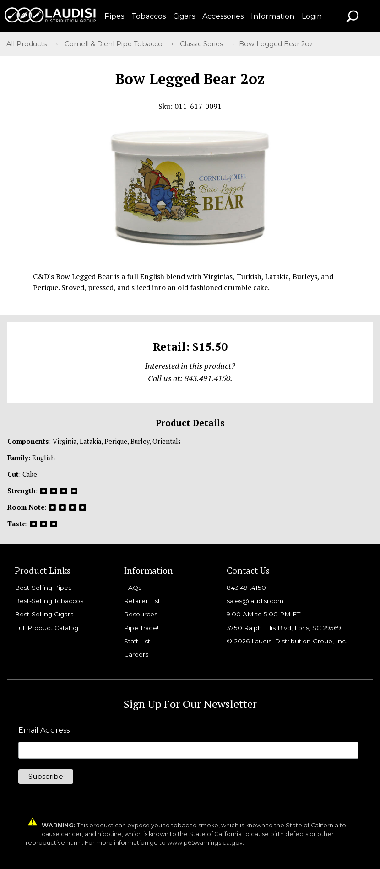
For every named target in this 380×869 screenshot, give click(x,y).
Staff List (137, 641)
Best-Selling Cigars (44, 614)
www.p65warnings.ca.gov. (205, 842)
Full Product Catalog (46, 628)
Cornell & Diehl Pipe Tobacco (114, 44)
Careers (136, 654)
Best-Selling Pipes (43, 587)
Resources (140, 614)
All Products (27, 44)
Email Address (44, 730)
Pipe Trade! (141, 628)
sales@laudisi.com (255, 601)
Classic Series (202, 44)
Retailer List (142, 601)
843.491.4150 (246, 587)
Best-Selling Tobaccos (49, 601)
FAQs (132, 587)
